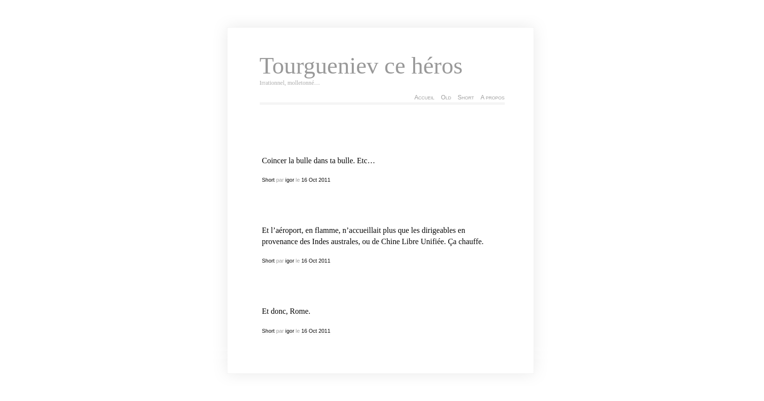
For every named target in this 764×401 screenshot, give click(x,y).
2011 (324, 180)
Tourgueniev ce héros (361, 66)
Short (466, 97)
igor (290, 180)
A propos (492, 97)
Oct (313, 180)
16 (304, 180)
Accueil (424, 97)
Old (446, 97)
